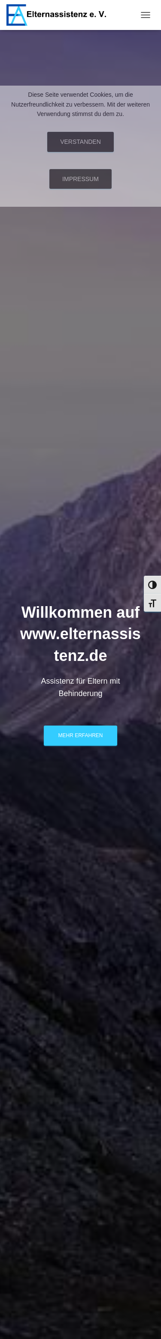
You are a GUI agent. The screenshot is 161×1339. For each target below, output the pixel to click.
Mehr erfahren (80, 735)
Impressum (80, 179)
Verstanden (80, 141)
